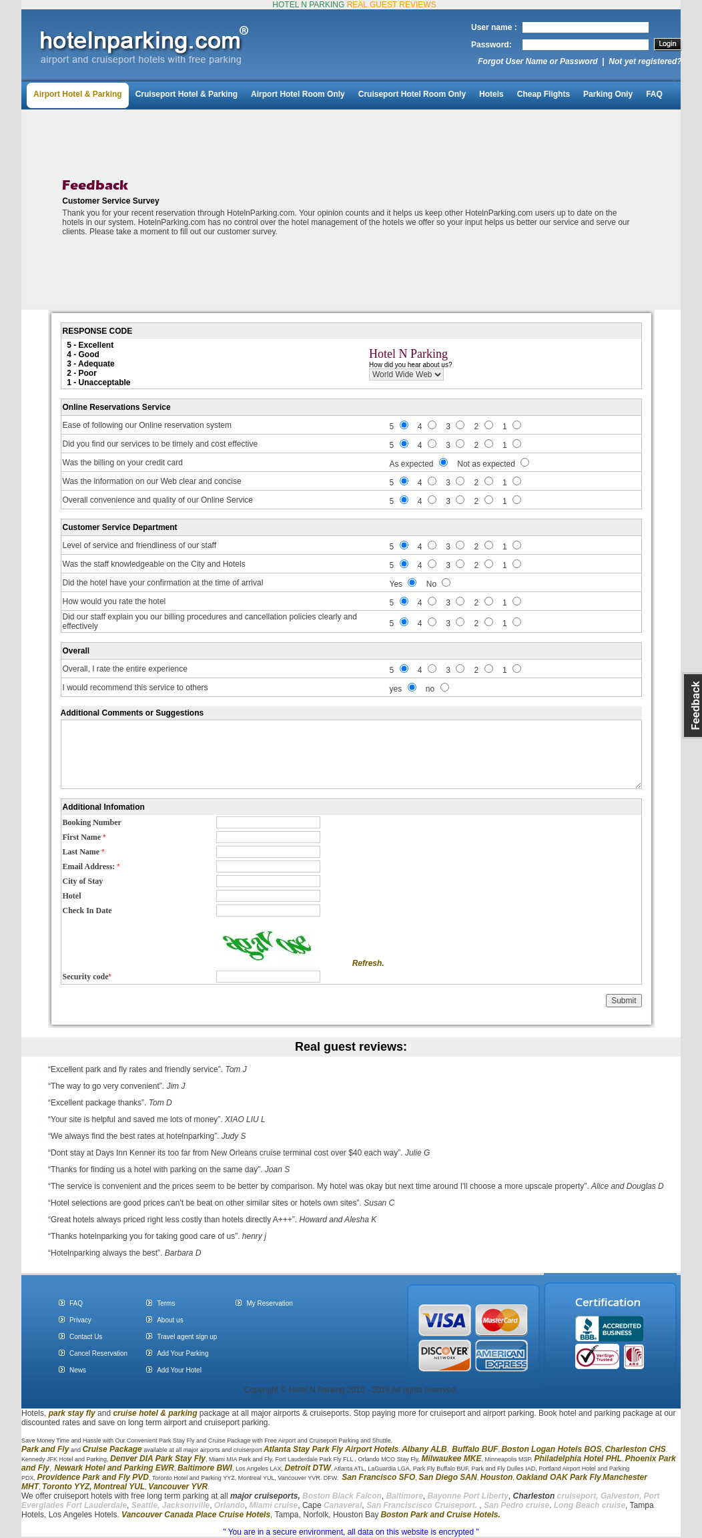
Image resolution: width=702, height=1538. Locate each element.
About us (170, 1320)
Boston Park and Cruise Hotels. (440, 1514)
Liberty (494, 1496)
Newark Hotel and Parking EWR (114, 1468)
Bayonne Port (454, 1496)
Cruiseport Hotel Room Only (412, 94)
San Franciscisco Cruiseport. (422, 1505)
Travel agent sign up (187, 1336)
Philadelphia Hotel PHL (577, 1458)
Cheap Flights (543, 94)
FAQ (654, 94)
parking (182, 1413)
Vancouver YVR (178, 1486)
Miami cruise (274, 1505)
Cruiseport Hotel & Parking (186, 94)
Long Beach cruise (589, 1505)
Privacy (80, 1320)
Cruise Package (111, 1449)
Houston (496, 1477)
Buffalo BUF (475, 1449)
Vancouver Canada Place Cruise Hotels (195, 1514)
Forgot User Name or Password (537, 61)
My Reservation (269, 1303)
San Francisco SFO (378, 1477)
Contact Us (85, 1336)
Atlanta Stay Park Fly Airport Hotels (331, 1449)
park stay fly (72, 1413)
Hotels (491, 94)
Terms (166, 1303)
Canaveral (342, 1505)
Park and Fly (45, 1449)
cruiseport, (556, 1496)
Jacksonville (186, 1505)
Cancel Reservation (98, 1353)
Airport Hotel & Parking (77, 94)
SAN (467, 1477)
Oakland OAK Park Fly (558, 1477)
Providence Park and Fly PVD (93, 1477)
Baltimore (404, 1496)
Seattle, (145, 1505)
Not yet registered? (645, 61)
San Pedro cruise (516, 1505)
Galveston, (621, 1496)
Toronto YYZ (65, 1486)
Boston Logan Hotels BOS (551, 1449)
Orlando (229, 1505)
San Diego (438, 1477)
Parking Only (608, 94)
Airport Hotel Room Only (298, 94)
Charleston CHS (635, 1449)
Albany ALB (424, 1449)
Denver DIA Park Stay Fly (158, 1458)
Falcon (369, 1496)
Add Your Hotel (179, 1370)
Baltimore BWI (205, 1468)
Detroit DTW (308, 1468)
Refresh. (368, 963)
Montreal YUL (119, 1486)
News (77, 1370)
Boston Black (329, 1496)
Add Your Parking (182, 1353)
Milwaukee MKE (451, 1458)
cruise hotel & (140, 1413)
